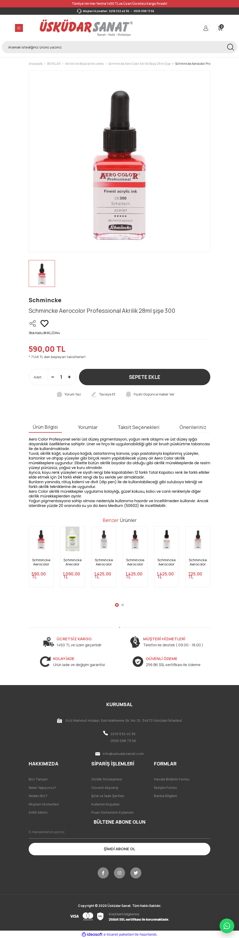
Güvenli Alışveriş (104, 787)
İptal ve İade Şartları (107, 795)
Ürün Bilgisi (45, 427)
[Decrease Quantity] (52, 377)
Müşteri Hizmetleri (44, 804)
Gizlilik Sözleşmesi (106, 779)
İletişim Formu (165, 787)
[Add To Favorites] (44, 324)
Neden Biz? (38, 795)
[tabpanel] (41, 560)
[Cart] (220, 28)
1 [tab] (117, 605)
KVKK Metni (38, 812)
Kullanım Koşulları (105, 804)
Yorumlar (88, 427)
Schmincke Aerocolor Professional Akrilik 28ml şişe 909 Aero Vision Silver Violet (166, 562)
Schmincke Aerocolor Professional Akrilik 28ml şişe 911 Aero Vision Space (103, 562)
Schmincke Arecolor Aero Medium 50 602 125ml (72, 562)
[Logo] (86, 27)
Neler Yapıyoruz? (42, 787)
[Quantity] (61, 377)
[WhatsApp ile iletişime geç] (227, 926)
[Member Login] (206, 28)
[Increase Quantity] (69, 377)
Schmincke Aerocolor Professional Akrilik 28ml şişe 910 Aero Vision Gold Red (135, 562)
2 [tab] (122, 605)
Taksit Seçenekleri (139, 427)
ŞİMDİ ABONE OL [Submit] (119, 849)
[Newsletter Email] (119, 832)
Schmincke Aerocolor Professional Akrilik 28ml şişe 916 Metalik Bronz (197, 562)
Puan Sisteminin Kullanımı (112, 812)
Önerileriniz (193, 427)
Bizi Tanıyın (38, 779)
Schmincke (45, 300)
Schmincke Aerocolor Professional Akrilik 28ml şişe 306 (41, 562)
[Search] (119, 47)
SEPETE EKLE (144, 377)
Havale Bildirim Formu (171, 779)
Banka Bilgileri (165, 795)
